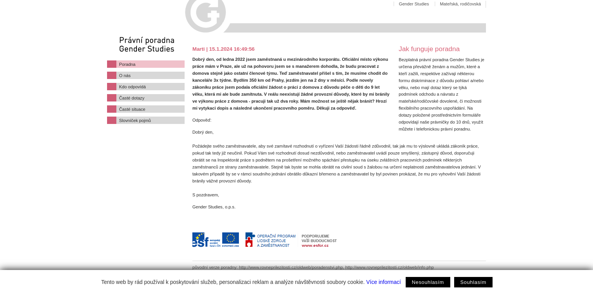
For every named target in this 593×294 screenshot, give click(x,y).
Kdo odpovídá (132, 86)
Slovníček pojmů (135, 120)
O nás (125, 75)
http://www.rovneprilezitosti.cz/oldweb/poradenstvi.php (291, 267)
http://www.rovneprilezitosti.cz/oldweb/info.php (389, 267)
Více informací (383, 282)
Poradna (127, 64)
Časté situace (132, 109)
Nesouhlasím (428, 282)
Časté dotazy (131, 98)
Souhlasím (473, 282)
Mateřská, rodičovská (460, 4)
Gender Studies (414, 4)
